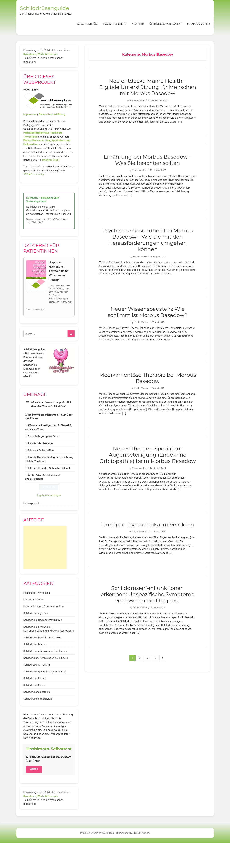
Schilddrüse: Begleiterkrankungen (42, 619)
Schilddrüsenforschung (36, 664)
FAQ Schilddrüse (87, 23)
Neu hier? (138, 23)
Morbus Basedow (33, 599)
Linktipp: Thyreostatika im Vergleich (147, 524)
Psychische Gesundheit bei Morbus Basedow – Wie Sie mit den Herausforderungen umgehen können (147, 239)
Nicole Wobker (137, 100)
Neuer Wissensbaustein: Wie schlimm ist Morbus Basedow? (147, 312)
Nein (36, 760)
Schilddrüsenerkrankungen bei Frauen (45, 650)
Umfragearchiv (31, 503)
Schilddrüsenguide (44, 8)
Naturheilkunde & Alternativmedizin (43, 606)
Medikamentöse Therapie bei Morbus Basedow (147, 378)
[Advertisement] (45, 547)
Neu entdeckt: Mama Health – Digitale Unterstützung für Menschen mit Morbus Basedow (147, 87)
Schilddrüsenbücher (34, 644)
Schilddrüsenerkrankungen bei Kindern (45, 657)
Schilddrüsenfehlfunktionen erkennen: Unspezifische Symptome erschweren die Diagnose (148, 594)
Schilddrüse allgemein (36, 613)
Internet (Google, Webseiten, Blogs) (49, 467)
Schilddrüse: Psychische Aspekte (42, 637)
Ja (28, 760)
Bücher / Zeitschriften (41, 450)
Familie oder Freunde (40, 443)
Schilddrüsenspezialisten (37, 698)
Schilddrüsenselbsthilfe (36, 691)
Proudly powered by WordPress (97, 832)
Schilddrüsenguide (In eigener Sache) (44, 671)
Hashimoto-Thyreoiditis (36, 592)
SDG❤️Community (198, 23)
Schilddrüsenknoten (34, 678)
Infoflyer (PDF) (51, 159)
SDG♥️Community (33, 174)
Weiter (34, 769)
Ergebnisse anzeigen (49, 495)
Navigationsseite (114, 23)
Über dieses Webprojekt (165, 23)
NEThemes (143, 832)
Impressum (30, 114)
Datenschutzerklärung (52, 114)
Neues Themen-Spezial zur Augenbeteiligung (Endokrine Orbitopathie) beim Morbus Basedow (148, 454)
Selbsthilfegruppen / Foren (43, 436)
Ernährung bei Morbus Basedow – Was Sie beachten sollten (147, 160)
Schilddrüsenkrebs (34, 684)
